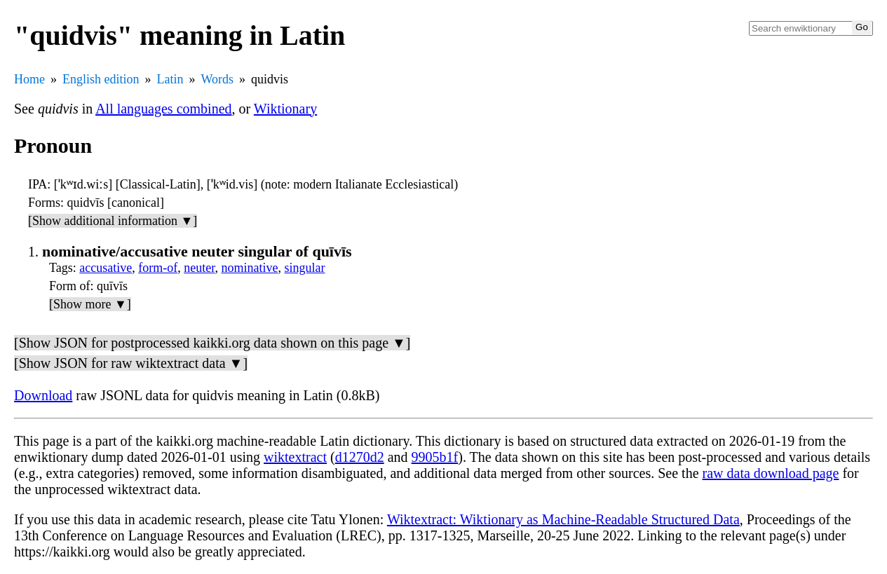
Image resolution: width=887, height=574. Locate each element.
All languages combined (163, 108)
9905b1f (435, 457)
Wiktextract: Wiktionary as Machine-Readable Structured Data (563, 519)
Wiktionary (285, 108)
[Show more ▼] (90, 304)
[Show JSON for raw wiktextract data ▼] (131, 363)
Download (43, 395)
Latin (170, 79)
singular (304, 268)
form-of (157, 268)
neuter (199, 268)
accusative (105, 268)
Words (217, 79)
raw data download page (771, 473)
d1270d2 (359, 457)
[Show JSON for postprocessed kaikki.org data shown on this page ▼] (212, 342)
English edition (101, 79)
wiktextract (295, 457)
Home (29, 79)
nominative (249, 268)
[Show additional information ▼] (112, 221)
